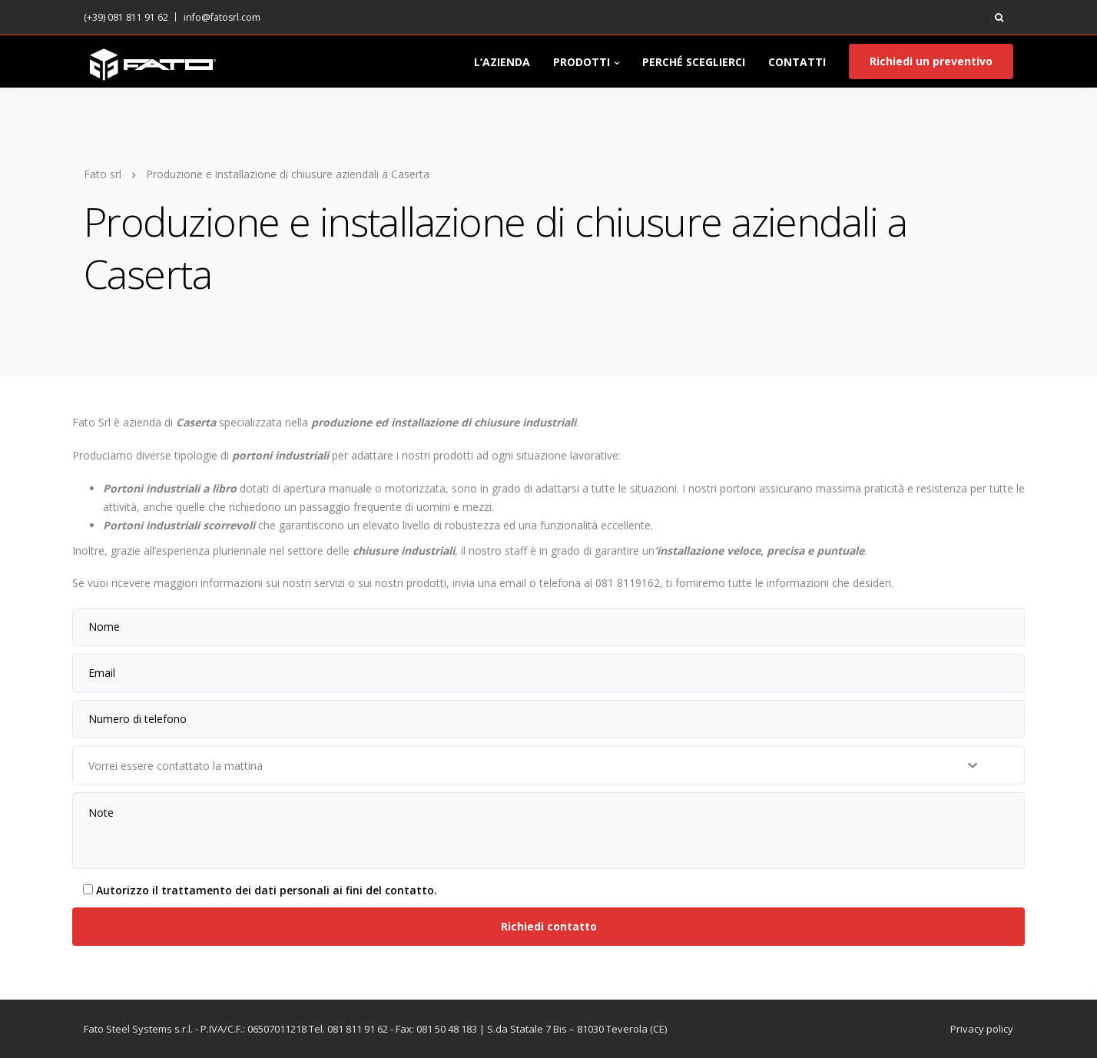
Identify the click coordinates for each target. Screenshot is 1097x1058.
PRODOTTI (581, 62)
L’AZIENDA (502, 62)
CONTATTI (797, 62)
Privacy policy (981, 1029)
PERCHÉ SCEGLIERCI (693, 62)
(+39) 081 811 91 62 (126, 17)
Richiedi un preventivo (931, 61)
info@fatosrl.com (222, 17)
